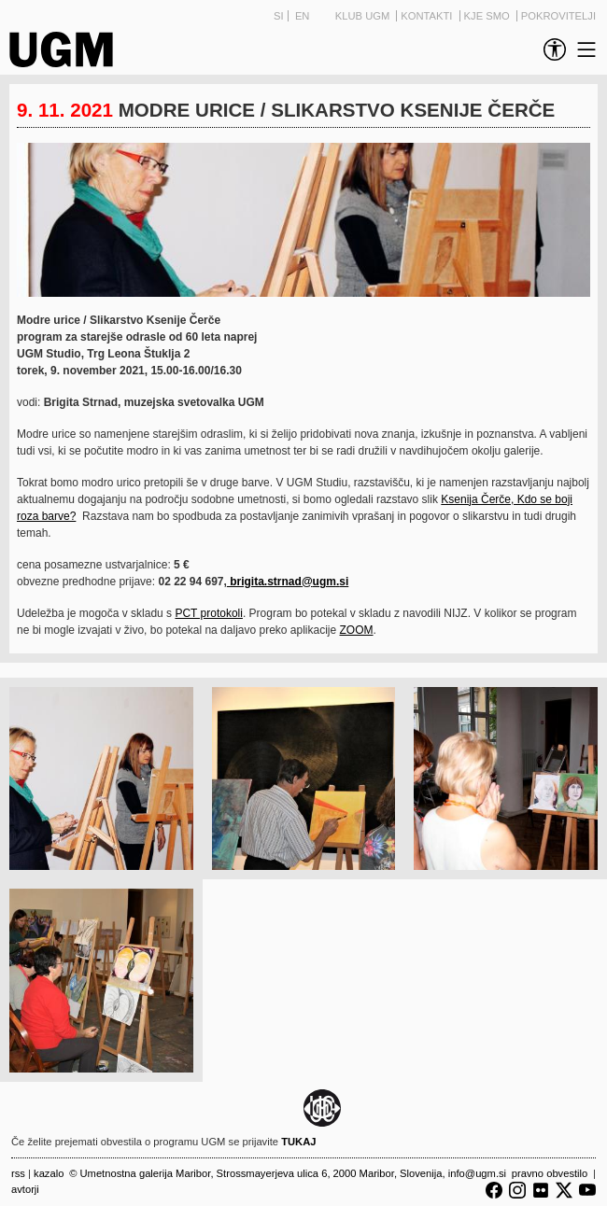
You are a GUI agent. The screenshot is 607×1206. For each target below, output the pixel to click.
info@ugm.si (477, 1173)
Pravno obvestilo (549, 1173)
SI (279, 15)
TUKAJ (298, 1141)
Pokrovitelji (558, 15)
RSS (18, 1173)
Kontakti (428, 15)
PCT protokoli (208, 613)
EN (302, 15)
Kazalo (49, 1173)
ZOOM (357, 630)
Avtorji (25, 1189)
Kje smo (488, 15)
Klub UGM (364, 15)
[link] (551, 49)
